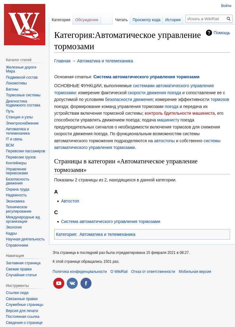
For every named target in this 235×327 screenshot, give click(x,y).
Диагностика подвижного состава (23, 103)
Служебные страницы (24, 305)
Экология (14, 227)
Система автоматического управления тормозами (146, 76)
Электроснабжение (22, 123)
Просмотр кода (146, 19)
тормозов (220, 99)
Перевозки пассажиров (25, 151)
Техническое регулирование (18, 209)
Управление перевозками (17, 171)
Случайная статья (21, 275)
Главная (62, 60)
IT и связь (14, 139)
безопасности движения (129, 99)
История (173, 19)
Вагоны (12, 89)
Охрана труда (17, 189)
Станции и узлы (19, 117)
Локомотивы (16, 83)
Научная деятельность (25, 239)
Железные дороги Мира (21, 69)
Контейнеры (16, 163)
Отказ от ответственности (153, 271)
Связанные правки (22, 299)
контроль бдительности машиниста (180, 113)
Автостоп (70, 201)
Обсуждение (87, 19)
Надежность (16, 195)
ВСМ (10, 145)
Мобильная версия (195, 271)
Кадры (11, 233)
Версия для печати (22, 311)
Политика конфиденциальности (80, 271)
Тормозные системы (23, 95)
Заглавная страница (23, 263)
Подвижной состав (22, 77)
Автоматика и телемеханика (105, 60)
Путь (10, 111)
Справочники (17, 245)
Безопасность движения (17, 181)
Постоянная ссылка (22, 316)
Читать (121, 19)
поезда (171, 106)
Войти (226, 6)
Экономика (15, 201)
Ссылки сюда (17, 293)
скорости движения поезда (154, 92)
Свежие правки (19, 269)
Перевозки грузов (21, 157)
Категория (66, 234)
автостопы (164, 140)
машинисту (168, 119)
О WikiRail (119, 271)
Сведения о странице (24, 323)
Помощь (222, 32)
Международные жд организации (23, 219)
